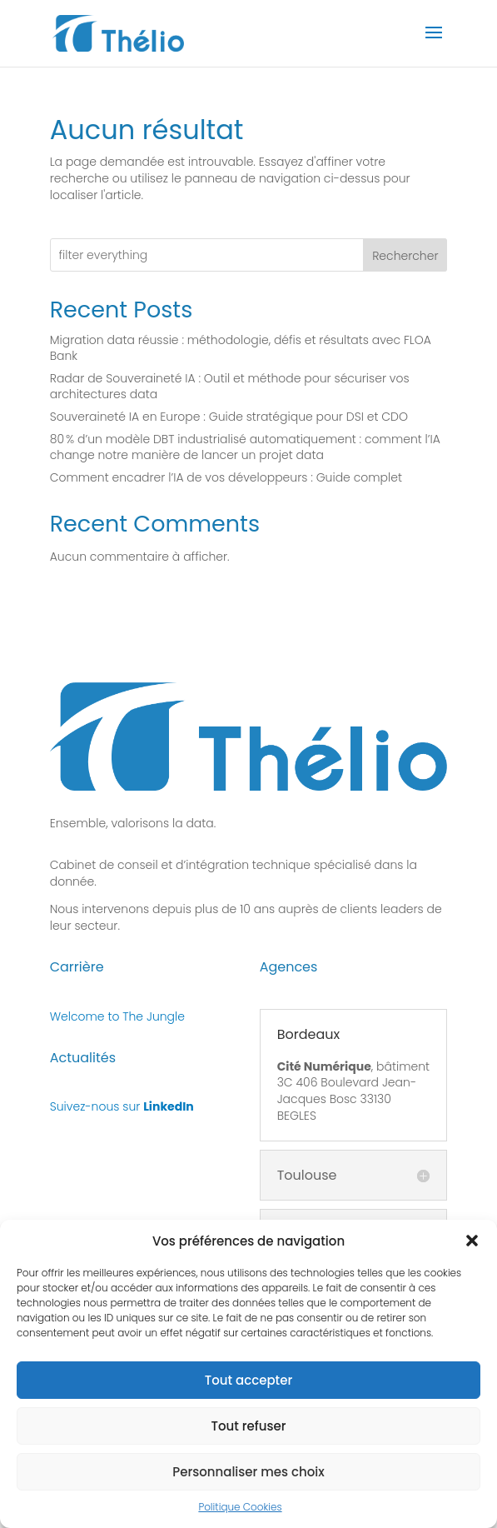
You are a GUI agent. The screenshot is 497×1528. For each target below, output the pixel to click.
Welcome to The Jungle (117, 1016)
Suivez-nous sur (122, 1106)
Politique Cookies (239, 1507)
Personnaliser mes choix (248, 1472)
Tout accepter (248, 1380)
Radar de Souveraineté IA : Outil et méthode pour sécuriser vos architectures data (230, 386)
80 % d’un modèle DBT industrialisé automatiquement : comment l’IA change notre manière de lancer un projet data (245, 447)
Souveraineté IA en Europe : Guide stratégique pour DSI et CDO (229, 416)
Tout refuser (248, 1426)
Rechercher (405, 255)
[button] (472, 1240)
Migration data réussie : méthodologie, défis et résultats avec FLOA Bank (240, 348)
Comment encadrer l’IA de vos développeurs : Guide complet (226, 477)
